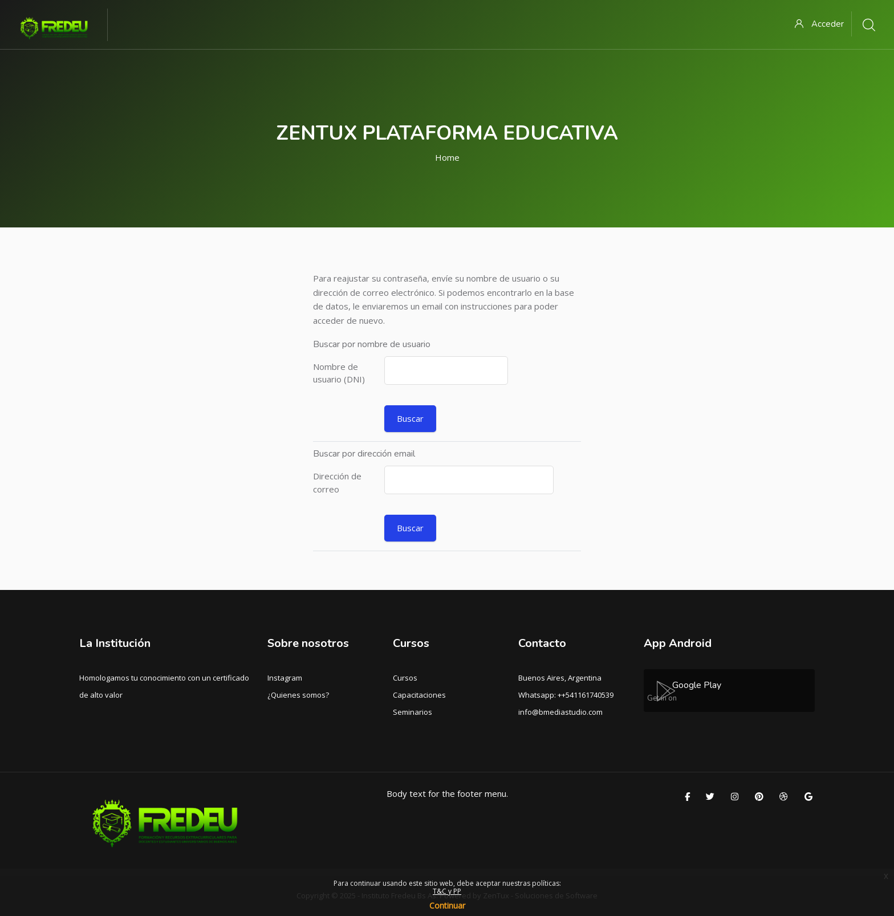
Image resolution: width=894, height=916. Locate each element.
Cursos (405, 678)
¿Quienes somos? (298, 695)
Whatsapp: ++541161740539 (565, 695)
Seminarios (412, 712)
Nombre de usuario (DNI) (339, 373)
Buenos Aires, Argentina (560, 678)
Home (447, 157)
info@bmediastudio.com (560, 712)
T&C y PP (447, 891)
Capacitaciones (419, 695)
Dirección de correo (337, 482)
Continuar (447, 905)
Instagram (284, 678)
